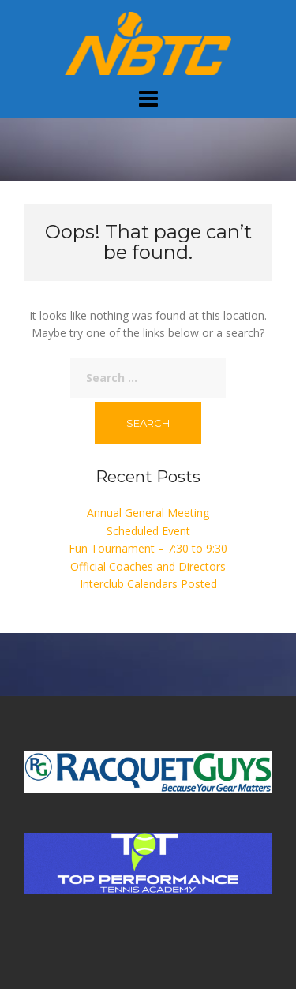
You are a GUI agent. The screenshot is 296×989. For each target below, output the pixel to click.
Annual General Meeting (148, 512)
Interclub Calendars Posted (148, 583)
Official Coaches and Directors (148, 566)
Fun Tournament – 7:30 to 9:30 (148, 548)
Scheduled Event (148, 530)
